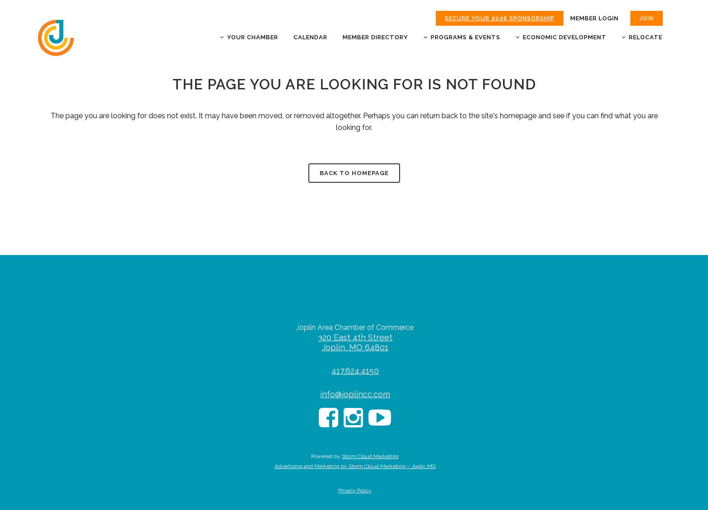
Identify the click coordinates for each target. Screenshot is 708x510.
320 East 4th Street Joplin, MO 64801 (355, 342)
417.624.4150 (355, 371)
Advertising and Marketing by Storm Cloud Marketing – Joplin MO (355, 466)
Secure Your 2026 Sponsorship (499, 18)
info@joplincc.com (355, 394)
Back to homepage (354, 173)
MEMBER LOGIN (594, 18)
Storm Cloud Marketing (370, 456)
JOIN (646, 18)
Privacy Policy (355, 490)
